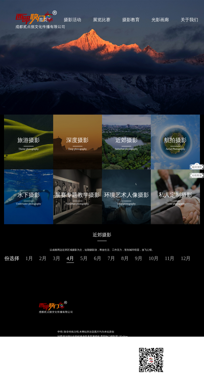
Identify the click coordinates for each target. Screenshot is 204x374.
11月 (169, 258)
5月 (84, 258)
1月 (29, 258)
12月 (186, 258)
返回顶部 (197, 167)
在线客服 (197, 175)
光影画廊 (160, 19)
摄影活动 (72, 19)
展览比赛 (101, 19)
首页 (43, 19)
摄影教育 (131, 19)
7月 (111, 258)
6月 (97, 258)
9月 (138, 258)
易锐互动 (95, 345)
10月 (154, 258)
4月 (70, 258)
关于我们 (189, 19)
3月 (56, 258)
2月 (43, 258)
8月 (125, 258)
